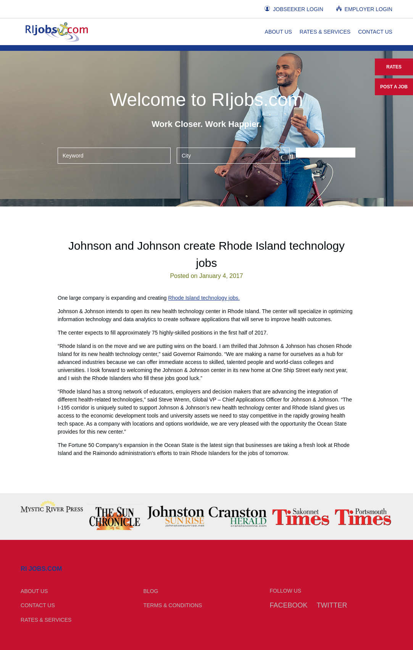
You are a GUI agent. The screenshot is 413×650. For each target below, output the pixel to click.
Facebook (289, 605)
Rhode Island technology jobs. (204, 298)
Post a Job (394, 86)
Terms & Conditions (172, 605)
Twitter (331, 605)
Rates (394, 67)
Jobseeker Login (294, 9)
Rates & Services (325, 32)
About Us (278, 32)
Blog (150, 591)
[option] (52, 506)
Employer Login (364, 9)
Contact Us (375, 32)
